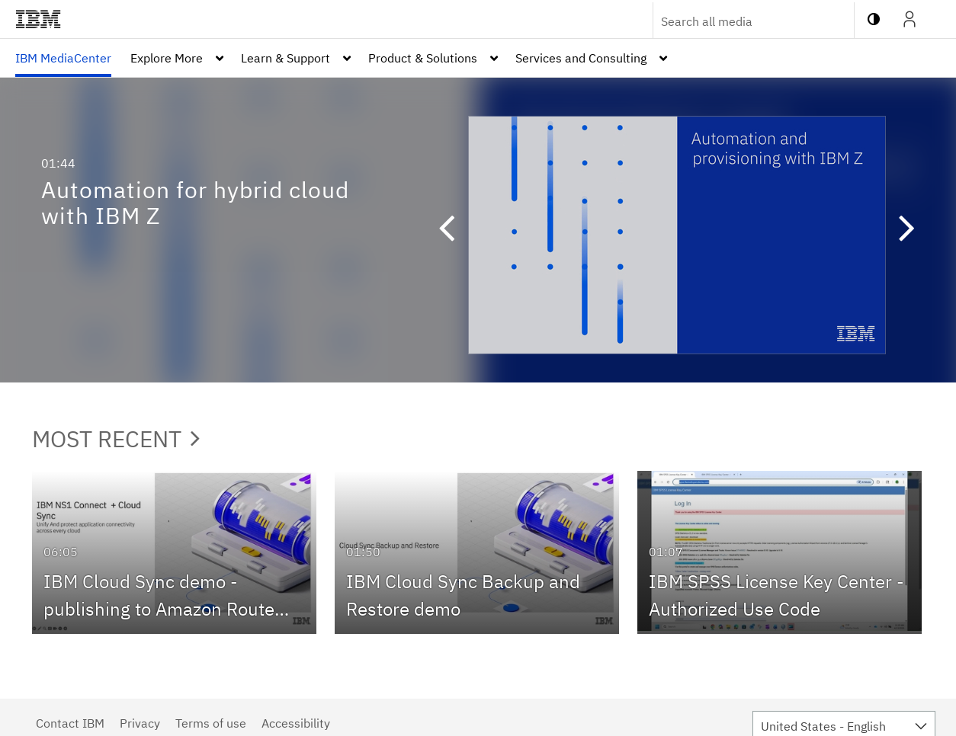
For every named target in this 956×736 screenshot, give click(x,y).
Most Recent (116, 438)
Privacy (140, 723)
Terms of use (210, 723)
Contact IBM (70, 723)
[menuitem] (63, 58)
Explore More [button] (166, 58)
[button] (453, 230)
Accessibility (295, 723)
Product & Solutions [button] (422, 58)
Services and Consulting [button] (580, 58)
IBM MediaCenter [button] (63, 58)
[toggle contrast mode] (874, 19)
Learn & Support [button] (285, 58)
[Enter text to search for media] (737, 21)
